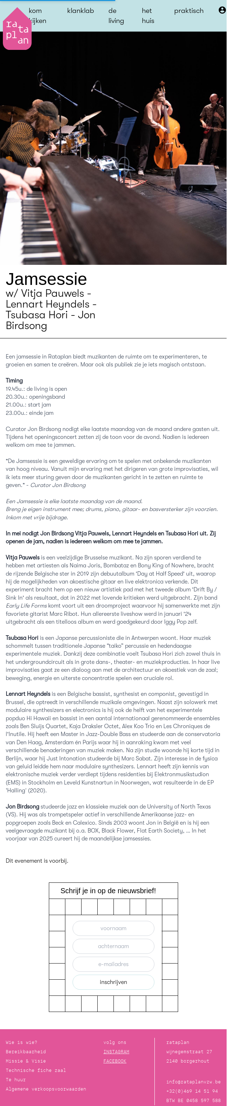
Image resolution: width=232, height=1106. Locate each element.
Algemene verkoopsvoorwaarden (46, 1089)
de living (116, 15)
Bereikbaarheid (26, 1052)
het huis (148, 15)
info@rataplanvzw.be (193, 1082)
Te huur (16, 1080)
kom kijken (37, 15)
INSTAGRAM (116, 1052)
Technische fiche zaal (36, 1070)
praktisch (189, 10)
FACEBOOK (114, 1061)
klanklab (80, 10)
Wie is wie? (21, 1042)
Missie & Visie (26, 1061)
